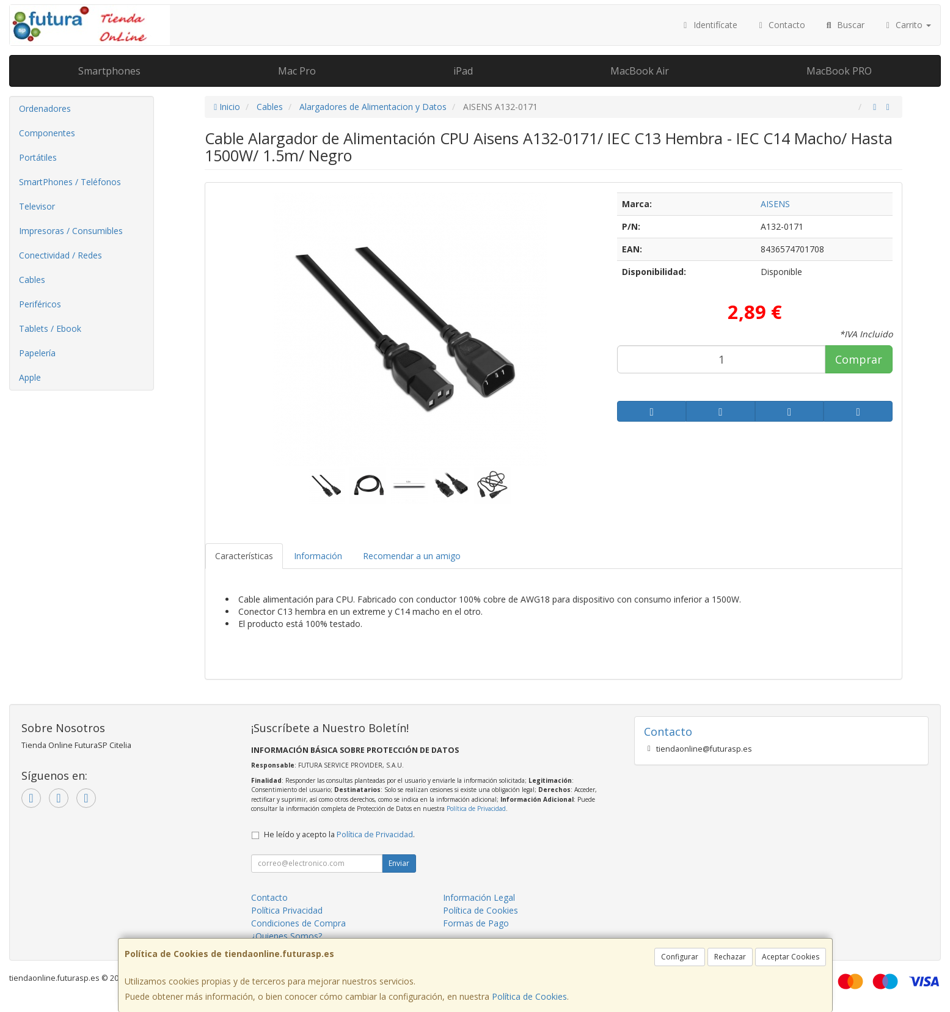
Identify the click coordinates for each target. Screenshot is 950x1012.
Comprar (858, 359)
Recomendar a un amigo (412, 556)
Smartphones (109, 71)
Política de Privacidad (476, 808)
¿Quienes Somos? (286, 936)
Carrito (907, 25)
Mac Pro (297, 71)
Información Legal (479, 897)
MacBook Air (639, 71)
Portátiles (38, 157)
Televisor (37, 206)
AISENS (775, 204)
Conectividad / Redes (60, 255)
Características (244, 556)
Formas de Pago (476, 923)
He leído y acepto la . (339, 834)
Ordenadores (45, 108)
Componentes (47, 133)
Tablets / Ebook (50, 328)
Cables (32, 279)
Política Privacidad (287, 910)
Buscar (844, 25)
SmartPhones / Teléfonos (70, 182)
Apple (30, 377)
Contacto (781, 25)
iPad (463, 71)
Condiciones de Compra (298, 923)
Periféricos (40, 304)
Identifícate (708, 25)
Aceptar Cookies (790, 957)
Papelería (37, 353)
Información (318, 556)
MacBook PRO (839, 71)
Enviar (399, 863)
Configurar (679, 957)
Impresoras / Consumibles (71, 231)
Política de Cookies (529, 996)
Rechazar (730, 957)
